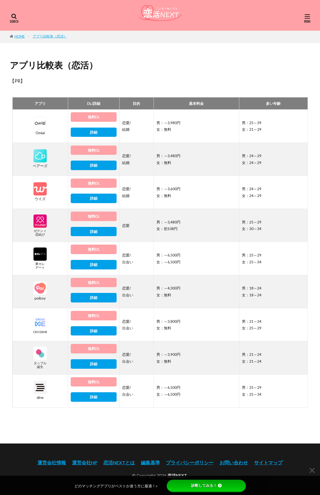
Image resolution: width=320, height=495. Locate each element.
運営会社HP (84, 462)
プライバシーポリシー (189, 462)
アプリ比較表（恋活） (50, 36)
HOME (20, 36)
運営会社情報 (51, 462)
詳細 (93, 132)
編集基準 (150, 462)
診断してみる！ (206, 485)
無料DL (94, 117)
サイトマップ (268, 462)
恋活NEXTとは (119, 462)
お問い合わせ (233, 462)
